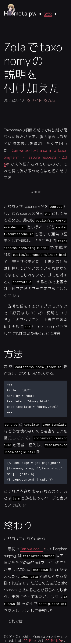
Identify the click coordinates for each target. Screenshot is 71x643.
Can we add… (31, 548)
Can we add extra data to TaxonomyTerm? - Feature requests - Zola (35, 157)
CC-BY (28, 639)
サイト (36, 100)
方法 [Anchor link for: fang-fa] (13, 353)
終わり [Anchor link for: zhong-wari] (18, 524)
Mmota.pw (20, 13)
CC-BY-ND (53, 639)
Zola (51, 100)
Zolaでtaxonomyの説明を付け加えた (33, 67)
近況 (48, 14)
